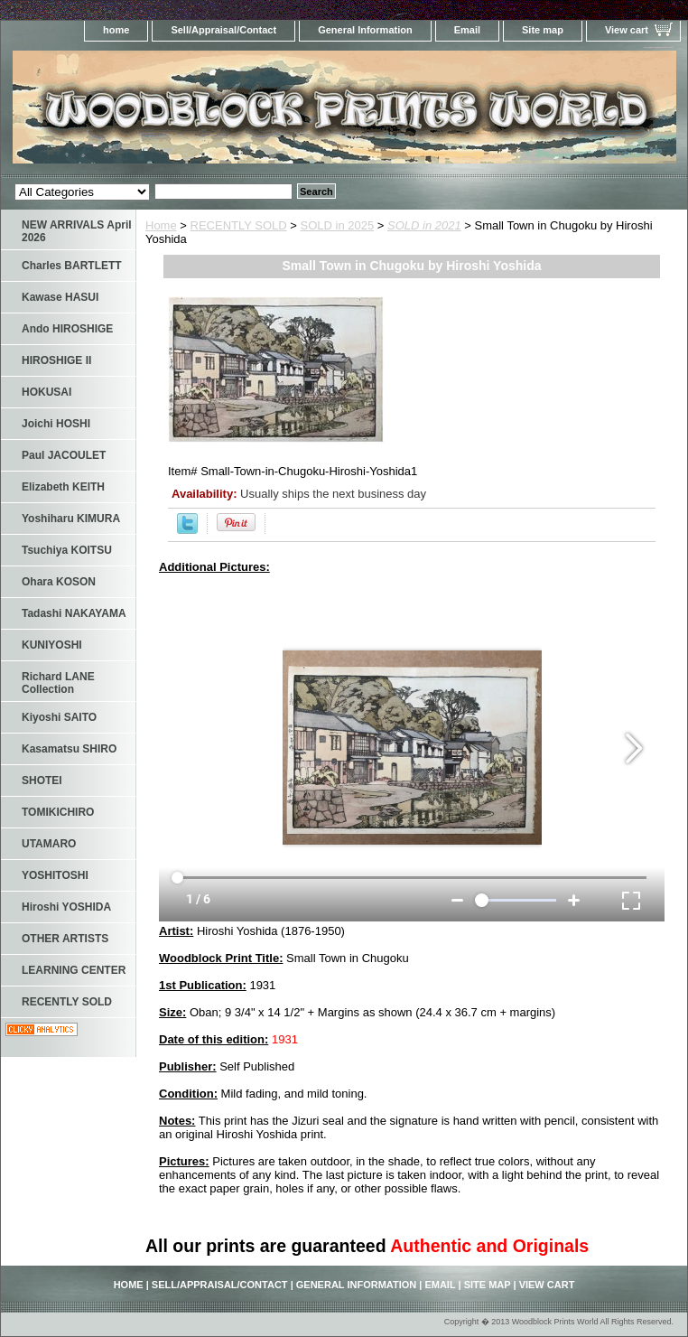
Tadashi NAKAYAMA (74, 613)
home (116, 29)
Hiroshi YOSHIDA (66, 907)
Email (467, 29)
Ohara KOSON (59, 581)
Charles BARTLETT (72, 265)
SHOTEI (42, 780)
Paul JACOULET (64, 455)
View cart (626, 29)
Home (161, 225)
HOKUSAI (46, 392)
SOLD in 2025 (338, 225)
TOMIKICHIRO (58, 812)
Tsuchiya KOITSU (67, 550)
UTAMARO (49, 843)
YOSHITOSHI (55, 875)
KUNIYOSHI (52, 645)
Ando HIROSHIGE (67, 329)
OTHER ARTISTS (65, 938)
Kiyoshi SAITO (59, 717)
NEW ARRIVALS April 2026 (77, 231)
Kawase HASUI (60, 297)
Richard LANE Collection (58, 683)
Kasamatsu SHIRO (69, 749)
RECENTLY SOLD (239, 225)
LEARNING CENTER (74, 970)
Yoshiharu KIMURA (71, 518)
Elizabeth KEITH (63, 487)
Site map (542, 29)
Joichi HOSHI (56, 423)
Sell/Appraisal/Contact (223, 29)
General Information (365, 29)
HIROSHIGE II (56, 360)
